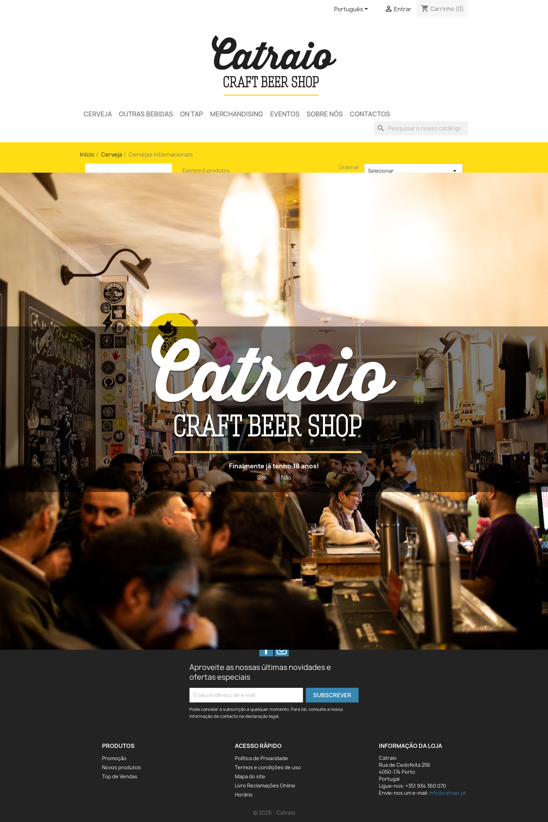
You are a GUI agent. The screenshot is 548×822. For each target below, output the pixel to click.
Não (286, 477)
